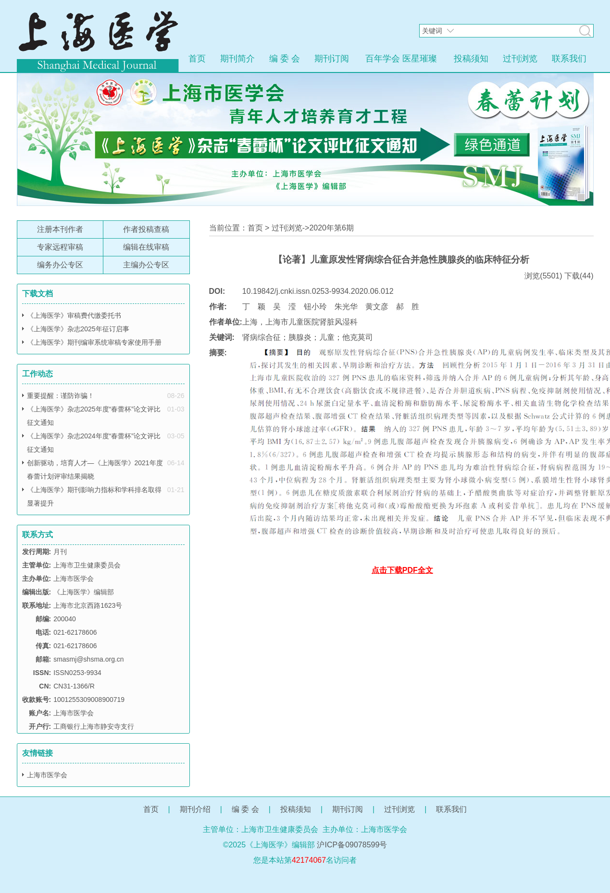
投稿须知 (471, 58)
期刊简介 (237, 58)
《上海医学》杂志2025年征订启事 (78, 329)
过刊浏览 (520, 58)
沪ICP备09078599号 (352, 845)
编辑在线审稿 (146, 247)
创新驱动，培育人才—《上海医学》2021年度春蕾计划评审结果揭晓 (95, 469)
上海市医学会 (47, 775)
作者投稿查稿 (146, 229)
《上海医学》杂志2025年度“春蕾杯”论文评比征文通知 (94, 415)
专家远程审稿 (60, 247)
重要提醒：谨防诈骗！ (60, 395)
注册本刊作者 (60, 229)
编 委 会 (284, 58)
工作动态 (37, 374)
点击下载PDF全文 (402, 570)
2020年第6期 (331, 228)
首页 (197, 58)
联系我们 (569, 58)
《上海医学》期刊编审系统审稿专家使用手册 (94, 342)
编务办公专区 (60, 265)
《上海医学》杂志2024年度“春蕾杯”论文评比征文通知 (94, 442)
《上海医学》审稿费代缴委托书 (74, 315)
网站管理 (305, 875)
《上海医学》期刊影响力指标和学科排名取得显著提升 (94, 496)
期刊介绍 (195, 809)
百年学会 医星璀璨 (401, 58)
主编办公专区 (146, 265)
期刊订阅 (331, 58)
